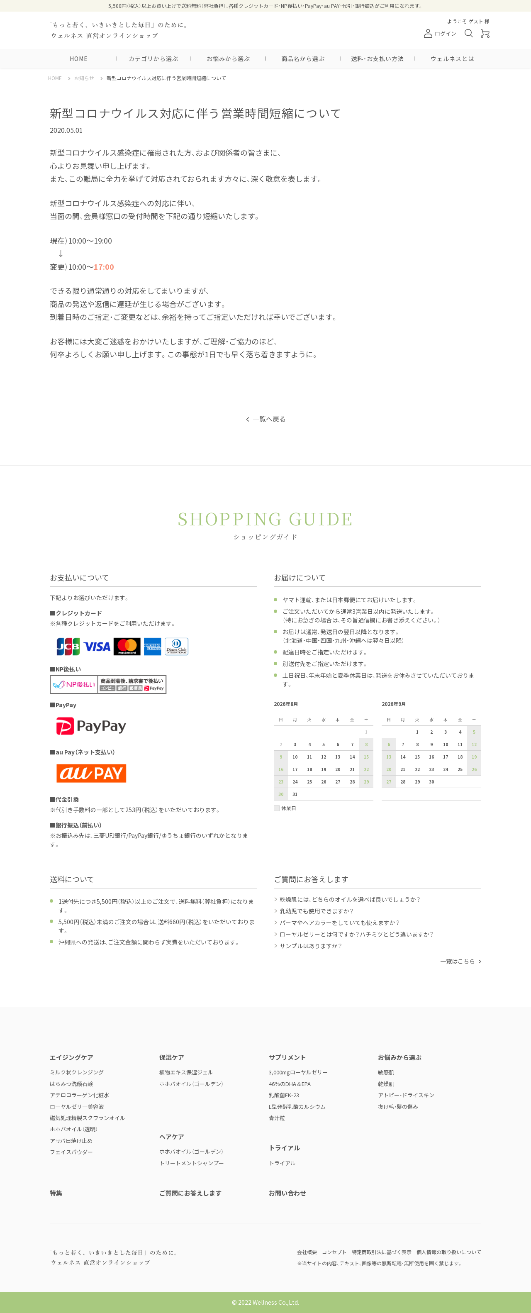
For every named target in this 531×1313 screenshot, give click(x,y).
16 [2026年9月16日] (431, 757)
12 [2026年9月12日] (474, 744)
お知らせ (84, 78)
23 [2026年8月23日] (280, 782)
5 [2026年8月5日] (323, 744)
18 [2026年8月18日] (309, 769)
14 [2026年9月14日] (402, 757)
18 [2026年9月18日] (460, 757)
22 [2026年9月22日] (417, 769)
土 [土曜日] (366, 719)
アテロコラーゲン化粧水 (79, 1095)
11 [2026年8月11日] (309, 757)
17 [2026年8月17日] (294, 769)
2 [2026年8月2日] (281, 744)
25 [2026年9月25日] (460, 769)
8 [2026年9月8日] (417, 744)
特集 (56, 1193)
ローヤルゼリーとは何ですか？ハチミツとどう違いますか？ (357, 934)
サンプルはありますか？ (311, 946)
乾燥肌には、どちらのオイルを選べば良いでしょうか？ (350, 899)
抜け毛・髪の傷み (398, 1106)
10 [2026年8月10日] (294, 757)
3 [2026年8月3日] (295, 744)
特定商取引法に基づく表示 (382, 1251)
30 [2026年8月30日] (280, 794)
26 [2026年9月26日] (474, 769)
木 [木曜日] (338, 719)
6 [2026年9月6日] (388, 744)
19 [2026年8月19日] (323, 769)
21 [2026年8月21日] (352, 769)
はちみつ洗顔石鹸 (71, 1084)
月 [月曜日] (295, 719)
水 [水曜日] (324, 719)
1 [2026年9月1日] (417, 732)
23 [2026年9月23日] (431, 769)
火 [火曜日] (309, 719)
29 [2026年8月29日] (366, 782)
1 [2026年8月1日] (366, 732)
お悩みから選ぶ (228, 58)
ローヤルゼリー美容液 (77, 1106)
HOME (79, 58)
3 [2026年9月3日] (445, 732)
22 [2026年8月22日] (366, 769)
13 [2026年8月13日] (337, 757)
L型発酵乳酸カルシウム (297, 1106)
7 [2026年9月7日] (403, 744)
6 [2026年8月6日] (337, 744)
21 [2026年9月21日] (402, 769)
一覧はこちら (457, 961)
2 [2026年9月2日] (431, 732)
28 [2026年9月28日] (402, 782)
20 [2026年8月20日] (337, 769)
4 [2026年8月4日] (309, 744)
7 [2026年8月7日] (352, 744)
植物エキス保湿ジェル (186, 1072)
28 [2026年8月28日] (352, 782)
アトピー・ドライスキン (406, 1095)
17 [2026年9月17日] (445, 757)
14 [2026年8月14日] (352, 757)
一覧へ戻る (269, 419)
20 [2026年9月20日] (388, 769)
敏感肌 (386, 1072)
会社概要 (307, 1251)
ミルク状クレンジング (77, 1072)
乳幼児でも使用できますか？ (317, 911)
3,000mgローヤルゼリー (298, 1072)
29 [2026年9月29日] (417, 782)
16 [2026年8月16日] (280, 769)
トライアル (282, 1163)
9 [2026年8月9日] (281, 757)
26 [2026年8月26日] (323, 782)
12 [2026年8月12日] (323, 757)
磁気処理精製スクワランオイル (87, 1118)
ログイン (440, 33)
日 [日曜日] (281, 719)
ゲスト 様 (479, 20)
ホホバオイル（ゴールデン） (191, 1084)
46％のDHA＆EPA (290, 1084)
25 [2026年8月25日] (309, 782)
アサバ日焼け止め (71, 1141)
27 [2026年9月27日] (388, 782)
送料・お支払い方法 (377, 58)
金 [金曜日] (352, 719)
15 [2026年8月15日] (366, 757)
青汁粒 (277, 1118)
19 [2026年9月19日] (474, 757)
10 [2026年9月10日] (445, 744)
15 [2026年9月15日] (417, 757)
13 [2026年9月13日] (388, 757)
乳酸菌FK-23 (284, 1095)
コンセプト (334, 1251)
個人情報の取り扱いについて (449, 1251)
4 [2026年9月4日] (460, 732)
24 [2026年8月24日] (294, 782)
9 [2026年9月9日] (431, 744)
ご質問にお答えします (190, 1193)
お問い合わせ (287, 1193)
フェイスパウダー (71, 1152)
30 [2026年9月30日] (431, 782)
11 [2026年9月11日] (460, 744)
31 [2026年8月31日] (294, 794)
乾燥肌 (386, 1084)
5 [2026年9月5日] (474, 732)
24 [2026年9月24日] (445, 769)
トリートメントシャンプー (191, 1163)
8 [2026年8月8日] (366, 744)
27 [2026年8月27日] (337, 782)
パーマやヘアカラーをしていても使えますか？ (340, 922)
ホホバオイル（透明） (74, 1129)
